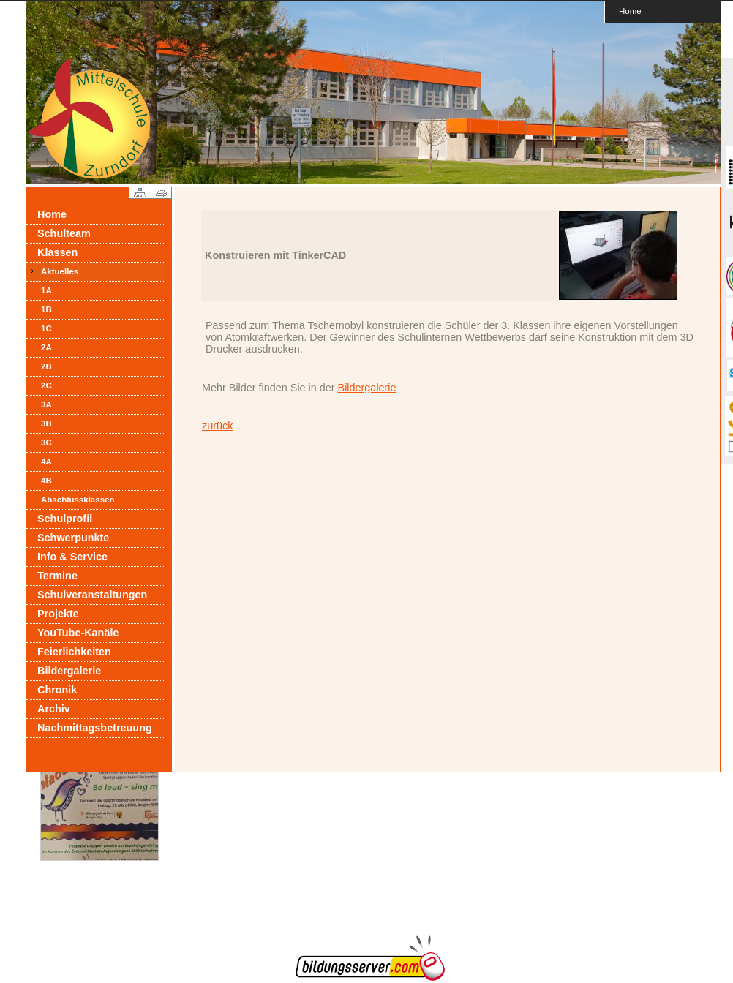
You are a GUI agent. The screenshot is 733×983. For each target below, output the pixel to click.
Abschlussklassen (78, 499)
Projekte (58, 613)
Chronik (57, 690)
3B (46, 423)
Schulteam (64, 233)
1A (46, 290)
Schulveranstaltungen (92, 594)
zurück (217, 426)
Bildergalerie (69, 671)
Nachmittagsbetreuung (94, 728)
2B (46, 366)
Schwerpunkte (73, 537)
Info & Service (72, 556)
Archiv (53, 709)
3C (46, 442)
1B (46, 309)
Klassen (57, 252)
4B (46, 480)
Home (630, 11)
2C (46, 385)
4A (46, 461)
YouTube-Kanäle (78, 633)
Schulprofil (64, 518)
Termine (57, 575)
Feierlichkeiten (74, 652)
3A (46, 404)
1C (46, 328)
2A (46, 347)
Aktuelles (59, 271)
